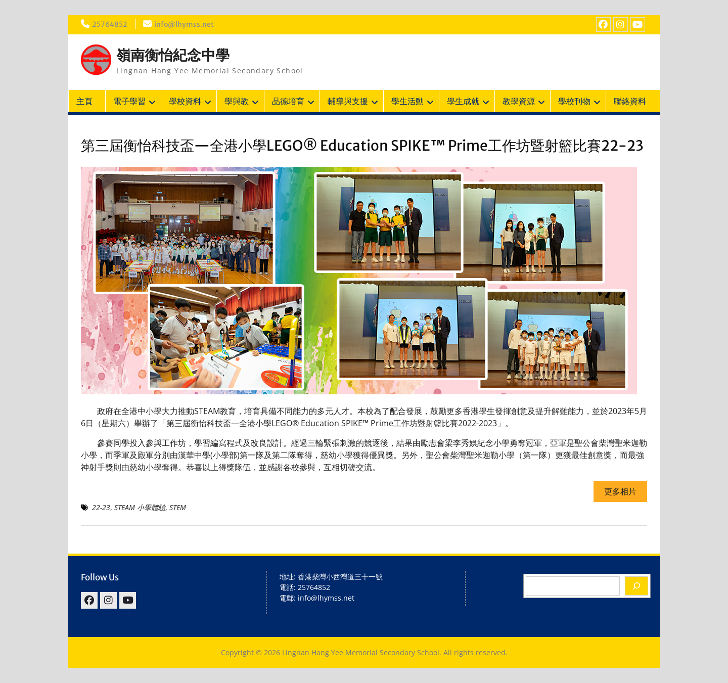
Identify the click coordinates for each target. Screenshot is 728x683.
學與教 (236, 101)
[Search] (636, 586)
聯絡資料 (630, 101)
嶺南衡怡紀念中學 (173, 55)
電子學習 (129, 101)
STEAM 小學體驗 (139, 507)
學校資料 (185, 101)
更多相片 (620, 491)
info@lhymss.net (184, 24)
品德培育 (288, 101)
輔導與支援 (348, 101)
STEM (177, 507)
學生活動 (407, 101)
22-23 (101, 507)
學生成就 (463, 101)
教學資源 (519, 101)
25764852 (109, 24)
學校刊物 (574, 101)
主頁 (84, 101)
